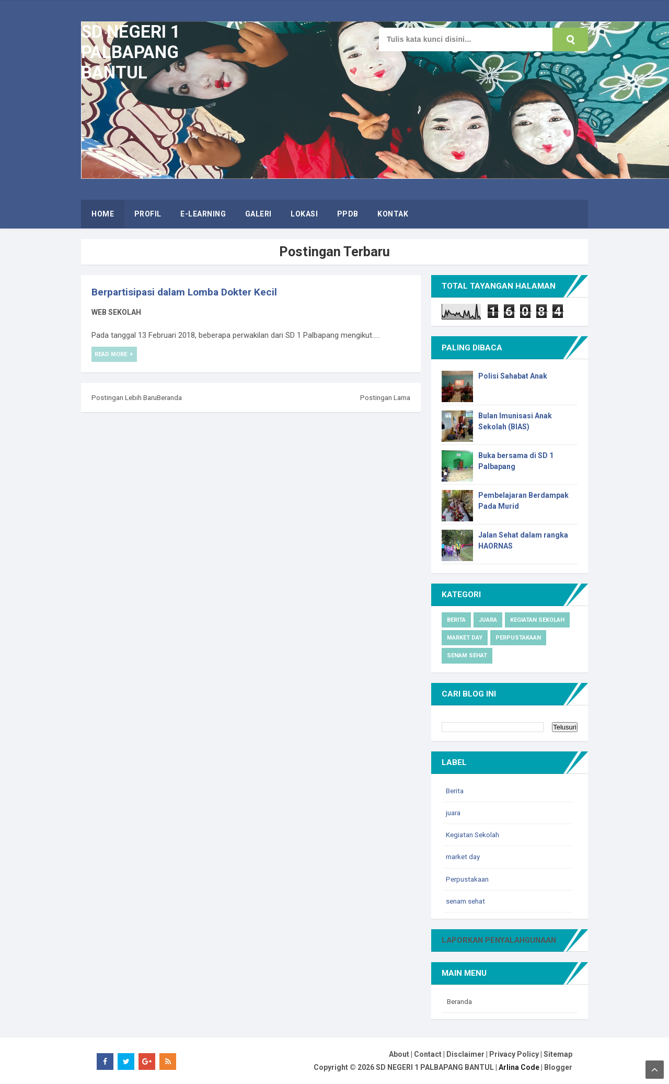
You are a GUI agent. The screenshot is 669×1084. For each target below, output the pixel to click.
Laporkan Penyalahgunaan (502, 939)
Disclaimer (465, 1053)
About (399, 1053)
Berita (456, 620)
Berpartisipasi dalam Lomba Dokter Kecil (188, 292)
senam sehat (467, 655)
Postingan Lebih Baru (126, 397)
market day (464, 637)
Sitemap (558, 1053)
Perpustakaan (518, 637)
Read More (112, 354)
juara (488, 620)
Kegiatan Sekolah (537, 620)
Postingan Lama (383, 397)
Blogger (558, 1067)
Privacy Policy (514, 1053)
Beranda (176, 397)
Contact (428, 1053)
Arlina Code (519, 1067)
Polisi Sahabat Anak (512, 376)
